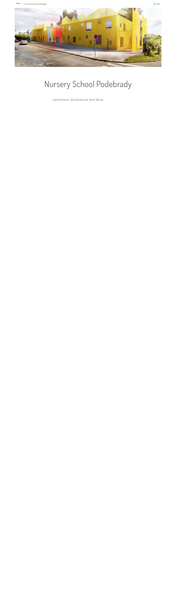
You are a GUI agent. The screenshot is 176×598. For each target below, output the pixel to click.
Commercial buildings (35, 3)
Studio (156, 3)
